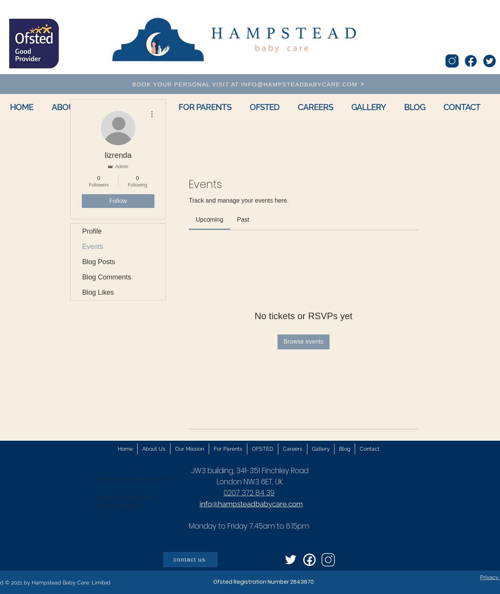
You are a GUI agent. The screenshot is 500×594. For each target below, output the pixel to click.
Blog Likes (98, 292)
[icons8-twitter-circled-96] (489, 61)
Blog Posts (98, 262)
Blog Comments (106, 277)
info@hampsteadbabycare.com (133, 479)
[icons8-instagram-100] (452, 61)
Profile (92, 231)
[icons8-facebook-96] (470, 61)
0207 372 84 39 (249, 493)
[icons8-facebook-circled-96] (309, 559)
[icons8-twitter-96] (290, 559)
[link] (209, 219)
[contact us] (190, 559)
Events (92, 246)
